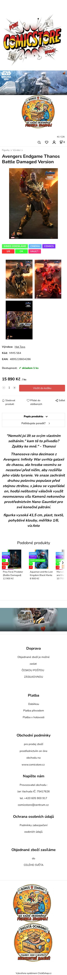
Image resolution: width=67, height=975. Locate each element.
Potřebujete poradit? (33, 423)
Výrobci (17, 150)
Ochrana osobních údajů (33, 816)
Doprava (33, 648)
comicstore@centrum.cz (33, 805)
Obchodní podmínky (34, 735)
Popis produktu (33, 416)
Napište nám (33, 776)
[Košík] (62, 142)
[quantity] (9, 387)
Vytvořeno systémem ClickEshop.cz (33, 973)
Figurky (6, 150)
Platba (33, 695)
